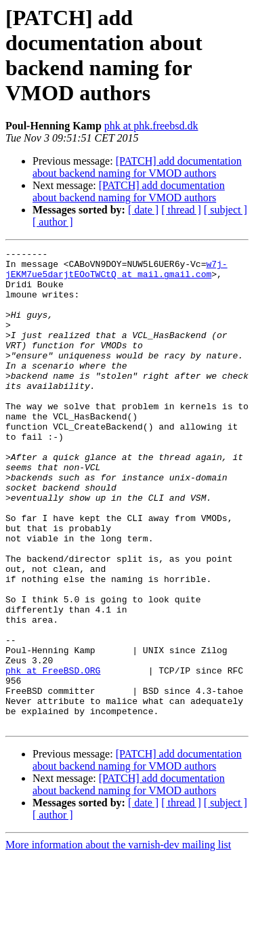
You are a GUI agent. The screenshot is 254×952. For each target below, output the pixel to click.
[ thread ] (181, 209)
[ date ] (143, 209)
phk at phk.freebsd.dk (151, 125)
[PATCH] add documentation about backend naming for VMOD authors (137, 167)
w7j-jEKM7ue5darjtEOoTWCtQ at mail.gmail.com (116, 274)
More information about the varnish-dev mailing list (118, 940)
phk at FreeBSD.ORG (52, 755)
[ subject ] (225, 209)
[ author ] (53, 222)
